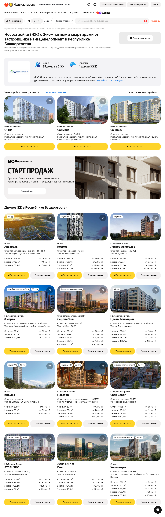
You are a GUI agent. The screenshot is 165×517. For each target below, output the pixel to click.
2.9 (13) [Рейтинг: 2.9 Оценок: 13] (133, 251)
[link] (156, 4)
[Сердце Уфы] (82, 299)
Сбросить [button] (155, 21)
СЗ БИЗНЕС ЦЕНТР (65, 464)
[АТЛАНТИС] (29, 447)
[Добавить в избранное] (49, 101)
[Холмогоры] (135, 447)
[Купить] (25, 12)
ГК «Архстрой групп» (14, 316)
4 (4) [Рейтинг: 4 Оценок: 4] (27, 399)
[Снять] (34, 12)
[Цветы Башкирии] (135, 299)
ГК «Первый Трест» (119, 243)
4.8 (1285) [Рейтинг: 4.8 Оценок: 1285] (42, 323)
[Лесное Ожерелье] (135, 226)
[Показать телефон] (29, 146)
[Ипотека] (62, 12)
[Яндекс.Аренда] (102, 12)
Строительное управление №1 (71, 316)
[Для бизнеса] (87, 12)
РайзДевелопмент (12, 127)
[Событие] (82, 110)
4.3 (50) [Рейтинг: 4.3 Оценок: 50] (133, 471)
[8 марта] (29, 299)
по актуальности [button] (30, 92)
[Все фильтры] (29, 21)
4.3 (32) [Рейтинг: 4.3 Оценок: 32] (27, 471)
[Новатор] (82, 375)
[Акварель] (29, 226)
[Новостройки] (12, 12)
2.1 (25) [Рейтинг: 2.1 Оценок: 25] (133, 399)
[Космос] (82, 226)
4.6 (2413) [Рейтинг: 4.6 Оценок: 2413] (41, 251)
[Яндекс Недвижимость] (22, 5)
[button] (94, 4)
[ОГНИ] (29, 110)
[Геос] (82, 447)
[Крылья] (29, 375)
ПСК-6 (7, 243)
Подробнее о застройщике (109, 80)
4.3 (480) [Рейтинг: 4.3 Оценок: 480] (95, 399)
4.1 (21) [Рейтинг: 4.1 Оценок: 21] (81, 251)
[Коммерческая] (48, 12)
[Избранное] (88, 4)
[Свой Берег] (135, 375)
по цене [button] (62, 92)
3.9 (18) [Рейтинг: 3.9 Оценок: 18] (77, 134)
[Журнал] (73, 12)
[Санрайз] (135, 110)
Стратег (114, 464)
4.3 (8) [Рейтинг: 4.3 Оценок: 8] (79, 323)
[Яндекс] (6, 5)
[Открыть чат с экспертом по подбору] (158, 510)
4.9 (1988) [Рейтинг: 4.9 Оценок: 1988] (148, 323)
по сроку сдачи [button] (49, 92)
